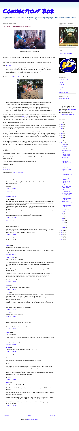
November (64, 146)
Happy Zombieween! (66, 150)
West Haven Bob (10, 257)
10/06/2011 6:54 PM (11, 289)
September (64, 209)
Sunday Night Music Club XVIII (66, 206)
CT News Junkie (16, 76)
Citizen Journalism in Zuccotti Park (66, 166)
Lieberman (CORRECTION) (66, 190)
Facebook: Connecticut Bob (65, 101)
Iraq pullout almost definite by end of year (66, 183)
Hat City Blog (62, 82)
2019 (62, 124)
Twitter (38, 52)
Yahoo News (8, 65)
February (64, 225)
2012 (62, 140)
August (64, 211)
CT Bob (8, 192)
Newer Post (6, 415)
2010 (62, 230)
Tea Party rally (25, 116)
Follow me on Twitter (64, 98)
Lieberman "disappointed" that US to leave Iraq (67, 174)
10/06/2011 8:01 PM (11, 316)
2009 (62, 232)
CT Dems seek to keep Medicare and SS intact (67, 195)
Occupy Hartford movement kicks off (67, 202)
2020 (62, 122)
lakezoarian (9, 221)
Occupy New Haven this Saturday (66, 187)
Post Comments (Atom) (32, 419)
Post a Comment (8, 408)
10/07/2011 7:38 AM (11, 344)
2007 (62, 237)
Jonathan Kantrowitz (63, 84)
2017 (62, 128)
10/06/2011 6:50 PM (11, 281)
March (63, 222)
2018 (62, 126)
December (64, 144)
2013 (62, 137)
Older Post (52, 415)
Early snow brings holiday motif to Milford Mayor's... (66, 154)
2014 (62, 135)
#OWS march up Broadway (65, 158)
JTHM (8, 292)
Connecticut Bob (28, 10)
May (63, 218)
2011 (62, 142)
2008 (62, 234)
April (63, 220)
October (64, 148)
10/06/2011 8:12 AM (11, 234)
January (64, 227)
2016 (62, 131)
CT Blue (61, 87)
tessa (7, 285)
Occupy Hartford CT (7, 169)
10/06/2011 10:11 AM (11, 242)
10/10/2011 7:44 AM (11, 351)
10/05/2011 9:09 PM (11, 196)
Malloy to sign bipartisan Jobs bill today (66, 163)
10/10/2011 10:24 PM (11, 405)
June (63, 216)
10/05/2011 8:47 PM (11, 188)
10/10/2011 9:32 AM (11, 379)
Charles (8, 347)
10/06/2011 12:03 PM (11, 254)
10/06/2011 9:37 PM (11, 329)
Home (29, 415)
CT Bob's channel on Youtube (67, 114)
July (63, 213)
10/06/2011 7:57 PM (11, 309)
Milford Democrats (63, 92)
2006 (62, 239)
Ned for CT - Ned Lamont (65, 80)
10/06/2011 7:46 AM (11, 217)
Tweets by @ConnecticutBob (65, 53)
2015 (62, 133)
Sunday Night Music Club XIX (66, 199)
